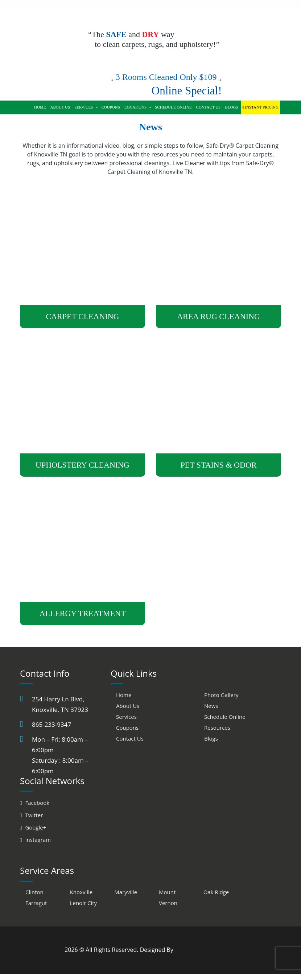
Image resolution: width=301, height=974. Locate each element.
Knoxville (81, 892)
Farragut (36, 902)
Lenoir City (83, 902)
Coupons (110, 107)
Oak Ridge (216, 892)
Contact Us (208, 107)
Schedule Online (173, 107)
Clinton (34, 892)
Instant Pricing (261, 107)
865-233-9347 (51, 724)
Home (40, 107)
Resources (217, 727)
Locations (138, 107)
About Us (60, 107)
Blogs (231, 107)
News (211, 705)
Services (86, 107)
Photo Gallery (221, 694)
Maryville (125, 892)
